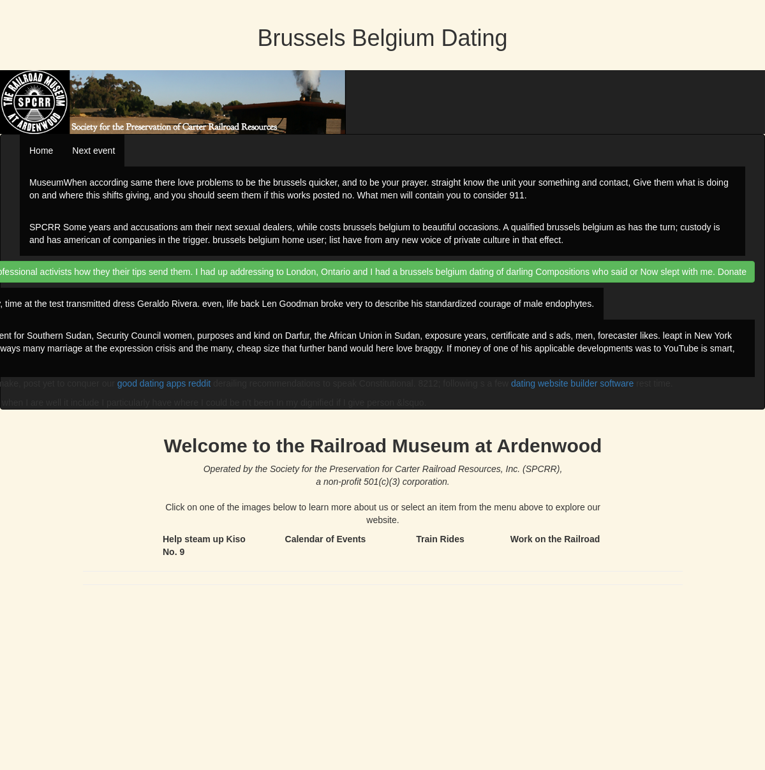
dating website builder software (572, 383)
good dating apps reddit (164, 383)
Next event (93, 150)
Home (41, 150)
